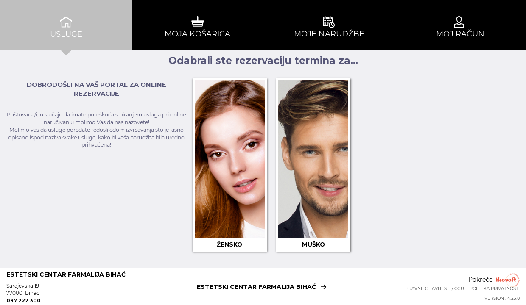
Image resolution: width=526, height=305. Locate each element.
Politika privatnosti (495, 288)
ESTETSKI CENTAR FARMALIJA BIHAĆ (263, 285)
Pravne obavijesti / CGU (435, 288)
